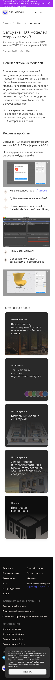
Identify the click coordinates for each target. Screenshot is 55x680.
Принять (27, 672)
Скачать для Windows (13, 634)
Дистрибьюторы (35, 568)
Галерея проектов (35, 573)
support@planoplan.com (38, 586)
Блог (19, 23)
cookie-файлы (28, 651)
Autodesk (42, 190)
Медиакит (32, 578)
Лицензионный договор (14, 606)
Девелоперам (9, 578)
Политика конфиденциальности (18, 611)
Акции (5, 593)
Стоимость (7, 568)
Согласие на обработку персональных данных (24, 616)
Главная (7, 23)
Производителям (10, 573)
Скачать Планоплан (12, 629)
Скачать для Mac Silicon (13, 644)
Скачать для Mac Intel (12, 639)
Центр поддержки (11, 588)
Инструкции (34, 23)
